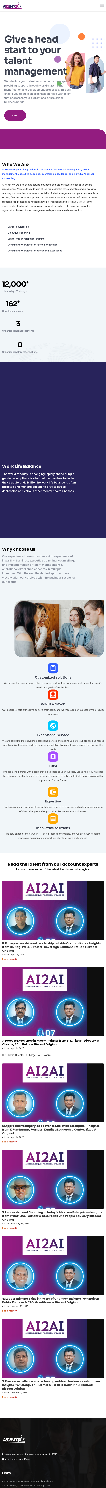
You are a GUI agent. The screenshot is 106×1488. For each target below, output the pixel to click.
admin (5, 954)
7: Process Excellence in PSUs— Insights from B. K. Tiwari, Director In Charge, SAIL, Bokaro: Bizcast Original (50, 1042)
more (14, 115)
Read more (9, 959)
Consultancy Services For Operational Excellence (28, 1481)
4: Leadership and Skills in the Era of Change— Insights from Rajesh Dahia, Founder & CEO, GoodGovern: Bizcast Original (50, 1300)
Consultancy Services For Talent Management (27, 1485)
